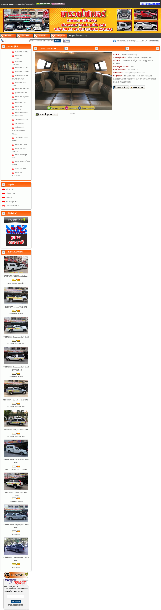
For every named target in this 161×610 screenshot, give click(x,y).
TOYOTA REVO (16, 314)
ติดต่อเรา (9, 198)
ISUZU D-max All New (16, 344)
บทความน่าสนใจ (12, 206)
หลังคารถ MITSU (22, 72)
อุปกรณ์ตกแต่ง (21, 93)
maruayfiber (141, 41)
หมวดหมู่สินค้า (11, 202)
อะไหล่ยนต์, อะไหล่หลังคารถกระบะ (18, 130)
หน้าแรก (9, 189)
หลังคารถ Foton (21, 145)
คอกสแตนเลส (20, 169)
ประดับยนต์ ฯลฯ (21, 120)
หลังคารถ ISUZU (21, 52)
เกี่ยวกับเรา (10, 193)
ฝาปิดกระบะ (20, 124)
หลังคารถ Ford (20, 103)
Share (73, 114)
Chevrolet (16, 534)
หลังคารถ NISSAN (22, 89)
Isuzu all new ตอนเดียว (16, 283)
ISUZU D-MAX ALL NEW (16, 469)
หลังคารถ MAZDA (22, 68)
